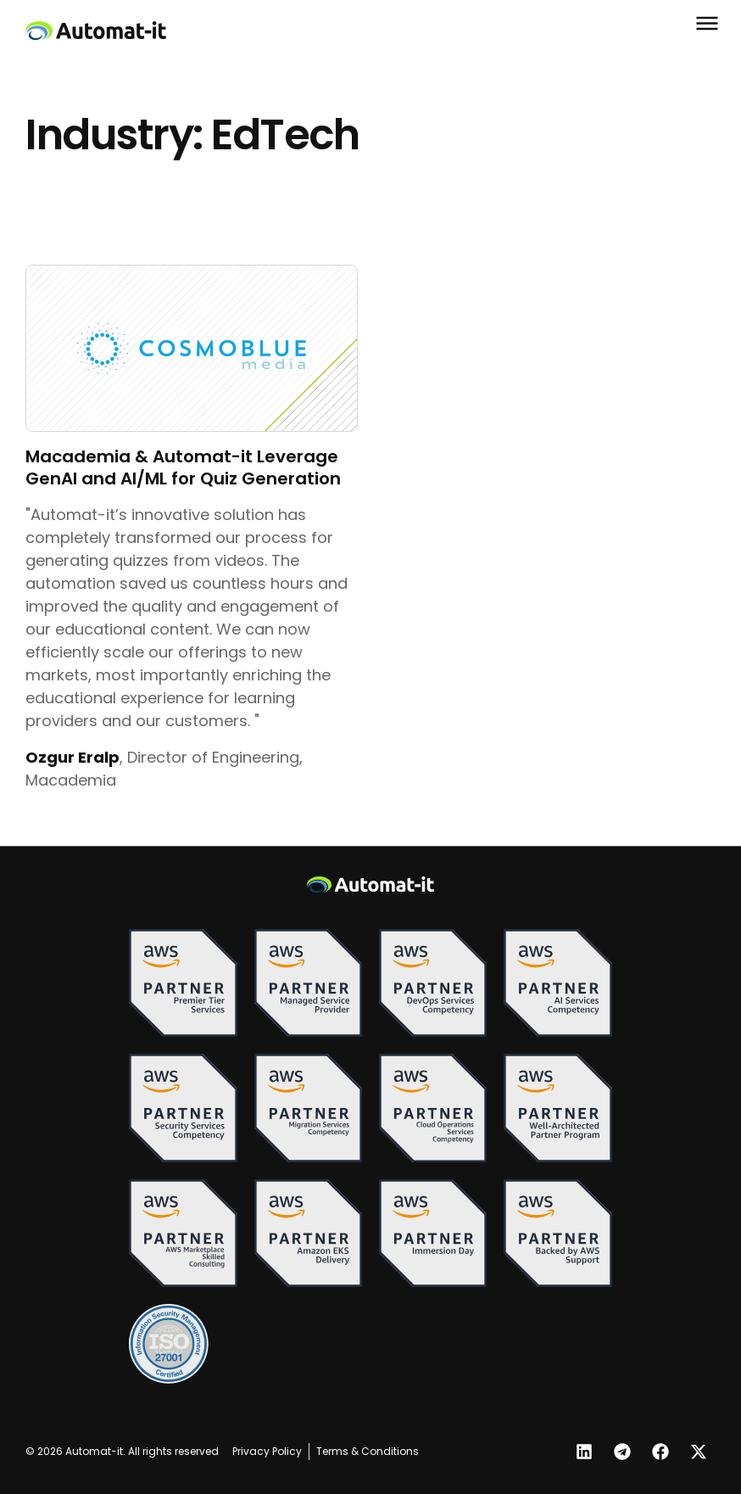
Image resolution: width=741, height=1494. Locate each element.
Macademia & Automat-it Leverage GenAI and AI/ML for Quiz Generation (183, 467)
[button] (703, 23)
